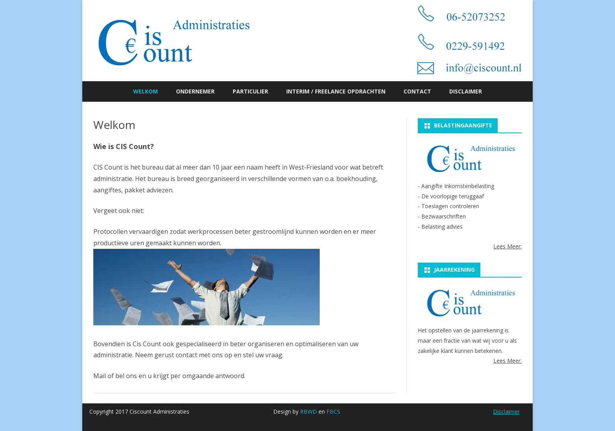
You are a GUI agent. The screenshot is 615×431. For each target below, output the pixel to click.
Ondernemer (195, 91)
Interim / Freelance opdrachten (335, 91)
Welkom (145, 91)
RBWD (308, 411)
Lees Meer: (507, 246)
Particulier (250, 91)
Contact (417, 91)
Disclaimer (465, 91)
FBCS (333, 411)
